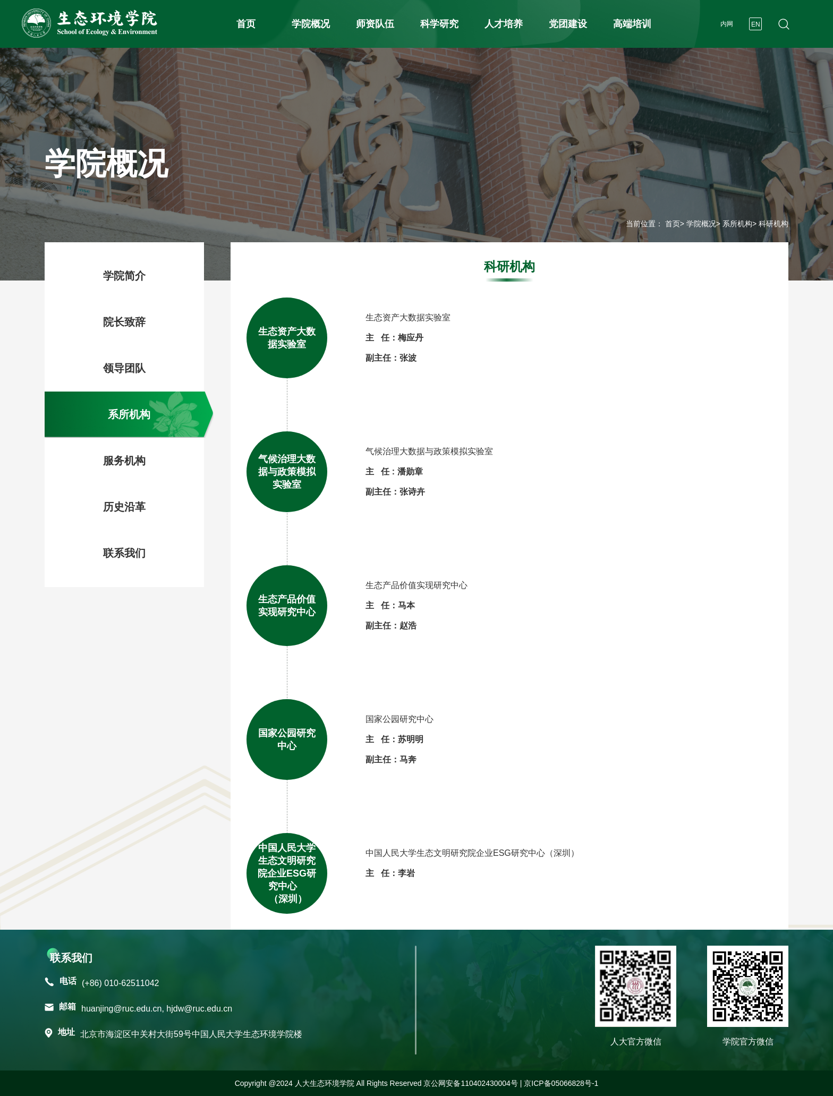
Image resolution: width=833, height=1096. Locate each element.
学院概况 (311, 24)
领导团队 (124, 368)
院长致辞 (124, 322)
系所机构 (737, 223)
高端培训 (632, 24)
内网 (726, 24)
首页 (246, 24)
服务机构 (124, 460)
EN (755, 24)
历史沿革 (124, 507)
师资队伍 (375, 24)
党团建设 (568, 24)
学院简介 (124, 276)
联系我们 (124, 553)
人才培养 (503, 24)
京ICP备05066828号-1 (561, 1083)
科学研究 (439, 24)
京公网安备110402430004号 (470, 1083)
